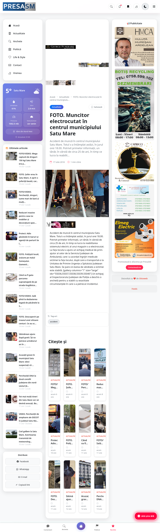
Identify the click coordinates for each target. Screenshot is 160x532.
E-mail (22, 477)
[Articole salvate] (128, 6)
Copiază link (23, 484)
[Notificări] (120, 6)
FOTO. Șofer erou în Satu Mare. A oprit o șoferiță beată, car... (28, 178)
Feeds (134, 288)
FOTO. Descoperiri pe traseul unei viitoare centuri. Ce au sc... (29, 320)
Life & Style (16, 57)
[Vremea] (136, 6)
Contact (15, 65)
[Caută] (111, 6)
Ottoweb (143, 278)
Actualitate (16, 33)
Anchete (15, 41)
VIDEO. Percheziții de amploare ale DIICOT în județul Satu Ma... (29, 417)
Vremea (15, 73)
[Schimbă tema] (145, 6)
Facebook (23, 461)
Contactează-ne (134, 267)
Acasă (13, 25)
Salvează (96, 106)
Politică (14, 49)
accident (53, 321)
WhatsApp (22, 469)
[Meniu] (154, 6)
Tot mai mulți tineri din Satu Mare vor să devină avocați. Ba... (29, 400)
